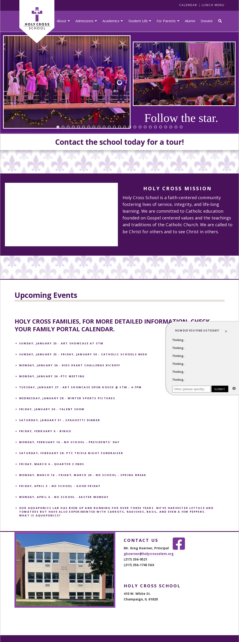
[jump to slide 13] (119, 127)
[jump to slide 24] (176, 127)
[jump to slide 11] (109, 127)
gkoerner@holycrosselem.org (149, 553)
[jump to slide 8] (93, 127)
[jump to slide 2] (63, 127)
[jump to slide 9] (99, 127)
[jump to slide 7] (88, 127)
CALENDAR (188, 5)
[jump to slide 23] (170, 127)
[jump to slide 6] (83, 127)
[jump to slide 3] (68, 127)
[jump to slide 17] (140, 127)
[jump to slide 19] (150, 127)
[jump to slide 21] (160, 127)
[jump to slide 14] (124, 127)
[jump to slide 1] (57, 127)
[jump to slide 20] (155, 127)
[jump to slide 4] (73, 127)
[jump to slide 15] (129, 127)
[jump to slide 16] (135, 127)
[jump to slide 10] (104, 127)
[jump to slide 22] (165, 127)
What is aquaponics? (40, 515)
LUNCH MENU (213, 5)
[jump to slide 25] (181, 127)
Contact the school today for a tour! (119, 142)
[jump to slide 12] (114, 127)
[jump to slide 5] (78, 127)
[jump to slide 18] (145, 127)
